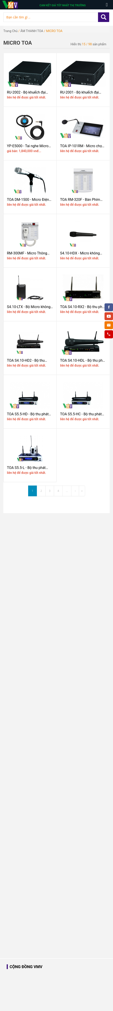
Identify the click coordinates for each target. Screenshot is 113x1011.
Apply (103, 17)
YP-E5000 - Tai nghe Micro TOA (27, 146)
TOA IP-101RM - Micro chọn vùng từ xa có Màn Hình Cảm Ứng (83, 146)
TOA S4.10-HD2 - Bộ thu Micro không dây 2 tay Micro (29, 360)
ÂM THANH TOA (31, 31)
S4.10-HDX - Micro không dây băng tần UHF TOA (80, 253)
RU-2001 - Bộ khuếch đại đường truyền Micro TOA (79, 92)
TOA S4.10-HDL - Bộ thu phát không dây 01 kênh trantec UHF (83, 360)
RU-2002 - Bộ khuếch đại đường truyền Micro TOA (26, 92)
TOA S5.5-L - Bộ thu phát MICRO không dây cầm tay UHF (28, 468)
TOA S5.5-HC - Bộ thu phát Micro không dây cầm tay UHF (81, 414)
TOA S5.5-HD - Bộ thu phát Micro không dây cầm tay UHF (28, 414)
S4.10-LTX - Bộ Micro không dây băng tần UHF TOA (28, 307)
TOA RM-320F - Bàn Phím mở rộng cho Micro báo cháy (82, 199)
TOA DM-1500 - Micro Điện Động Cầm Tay (28, 199)
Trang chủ (10, 31)
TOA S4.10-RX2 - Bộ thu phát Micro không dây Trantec (82, 307)
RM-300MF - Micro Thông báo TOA (27, 253)
